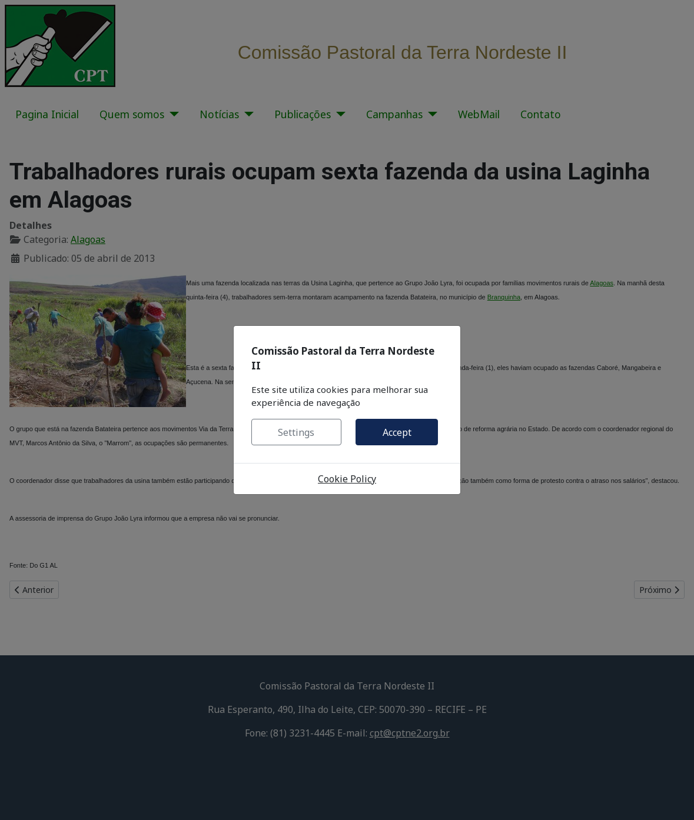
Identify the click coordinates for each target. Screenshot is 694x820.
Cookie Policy (347, 478)
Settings (296, 432)
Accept (397, 432)
